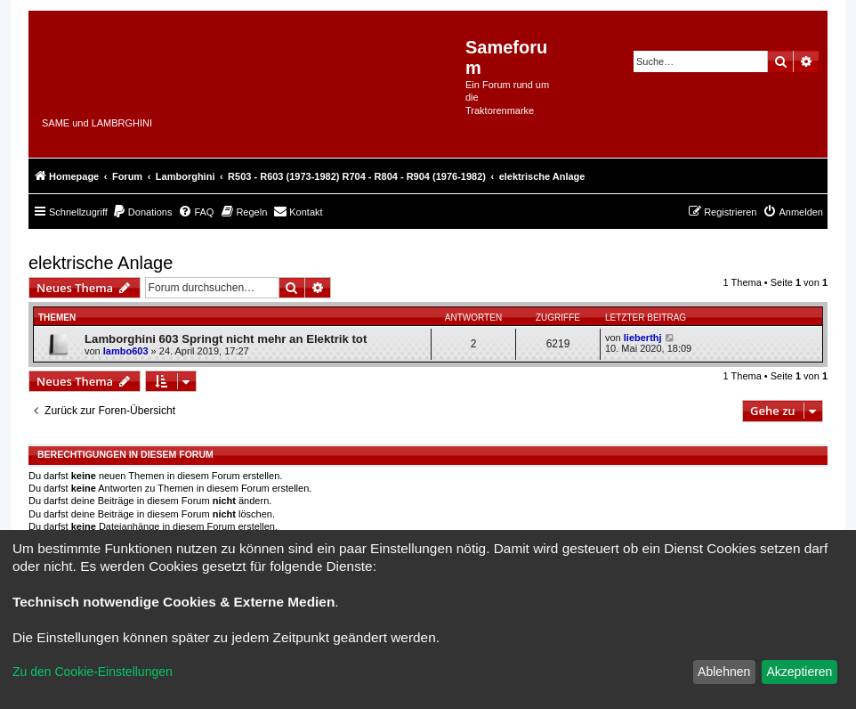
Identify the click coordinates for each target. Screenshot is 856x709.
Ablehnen (724, 671)
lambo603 (126, 351)
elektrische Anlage (100, 263)
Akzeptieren (799, 671)
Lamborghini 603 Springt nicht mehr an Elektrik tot (226, 339)
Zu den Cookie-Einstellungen (92, 671)
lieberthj (643, 337)
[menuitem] (142, 212)
